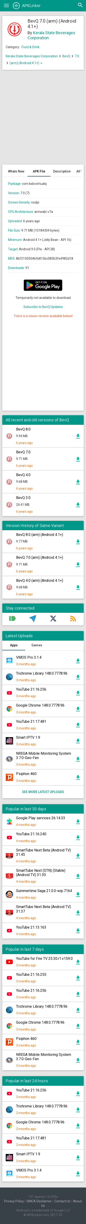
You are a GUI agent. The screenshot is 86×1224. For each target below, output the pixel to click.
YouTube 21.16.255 (31, 974)
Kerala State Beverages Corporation (32, 56)
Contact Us (62, 1201)
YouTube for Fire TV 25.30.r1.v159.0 (44, 958)
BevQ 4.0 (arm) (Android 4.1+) (39, 580)
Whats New (16, 171)
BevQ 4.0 (23, 475)
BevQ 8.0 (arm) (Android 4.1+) (39, 534)
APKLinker (27, 5)
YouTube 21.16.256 (31, 689)
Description (62, 171)
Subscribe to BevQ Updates (43, 307)
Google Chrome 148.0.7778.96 (40, 705)
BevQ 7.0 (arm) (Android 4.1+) (39, 557)
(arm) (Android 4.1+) (26, 63)
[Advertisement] (43, 119)
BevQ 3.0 (23, 498)
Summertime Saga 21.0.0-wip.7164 (44, 891)
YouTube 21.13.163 (31, 927)
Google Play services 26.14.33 (40, 818)
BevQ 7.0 (23, 452)
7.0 (77, 56)
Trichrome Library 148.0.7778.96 (41, 673)
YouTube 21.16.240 (31, 834)
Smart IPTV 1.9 (28, 737)
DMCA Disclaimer (39, 1201)
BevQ (66, 56)
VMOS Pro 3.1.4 (29, 657)
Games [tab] (36, 645)
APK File (39, 171)
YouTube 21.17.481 (31, 721)
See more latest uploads (43, 792)
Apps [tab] (14, 645)
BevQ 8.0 (23, 429)
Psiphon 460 (26, 774)
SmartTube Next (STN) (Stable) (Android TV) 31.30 (40, 872)
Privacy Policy (14, 1201)
